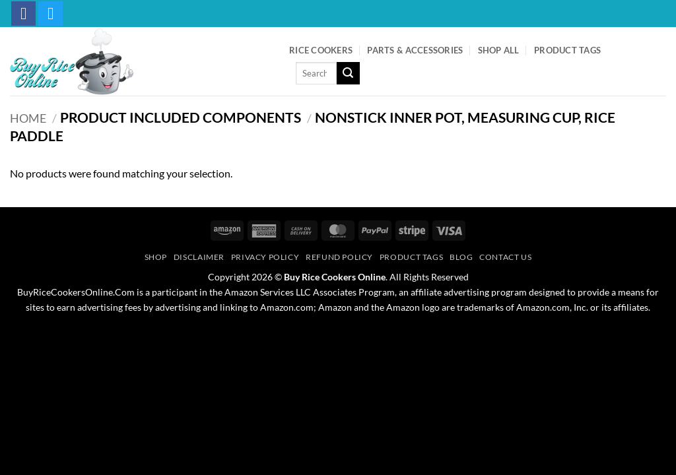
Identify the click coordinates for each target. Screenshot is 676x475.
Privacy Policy (265, 257)
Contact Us (505, 257)
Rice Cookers (321, 50)
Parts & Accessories (415, 50)
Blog (461, 257)
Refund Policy (339, 257)
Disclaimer (199, 257)
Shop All (499, 50)
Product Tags (567, 50)
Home (28, 118)
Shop (156, 257)
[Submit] (348, 73)
